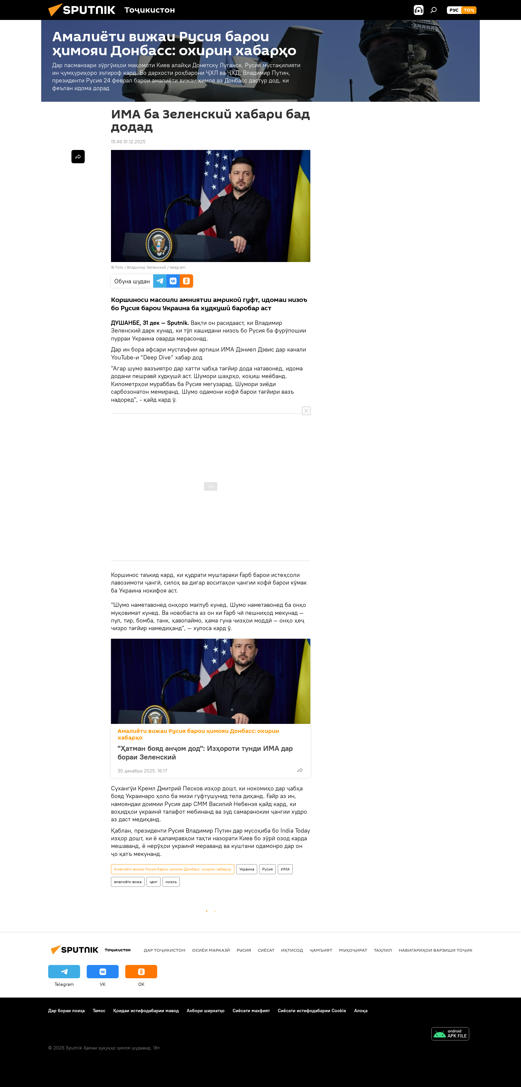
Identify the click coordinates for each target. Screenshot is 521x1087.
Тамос (99, 1011)
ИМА (285, 869)
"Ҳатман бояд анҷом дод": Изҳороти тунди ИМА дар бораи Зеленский (205, 752)
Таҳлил (383, 950)
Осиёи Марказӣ (211, 950)
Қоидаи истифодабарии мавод (146, 1011)
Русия (267, 869)
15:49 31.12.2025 (128, 142)
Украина (246, 869)
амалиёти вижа (128, 881)
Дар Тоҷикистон (164, 950)
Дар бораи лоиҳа (66, 1011)
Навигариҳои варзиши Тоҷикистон (443, 950)
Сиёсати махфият (251, 1011)
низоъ (171, 881)
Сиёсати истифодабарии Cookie (312, 1011)
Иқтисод (292, 950)
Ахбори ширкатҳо (206, 1011)
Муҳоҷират (353, 950)
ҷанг (153, 881)
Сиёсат (266, 950)
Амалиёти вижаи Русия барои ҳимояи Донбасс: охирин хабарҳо (198, 734)
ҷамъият (321, 950)
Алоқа (360, 1011)
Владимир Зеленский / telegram (156, 267)
